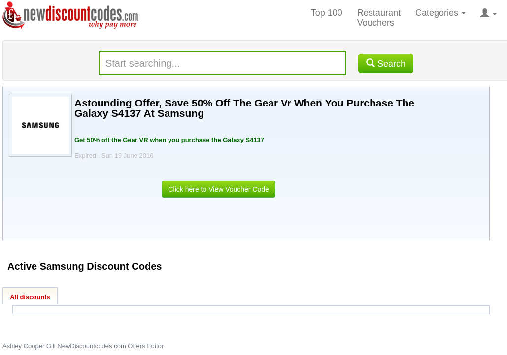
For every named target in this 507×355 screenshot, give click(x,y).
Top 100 (326, 13)
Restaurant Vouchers (379, 18)
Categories (440, 13)
